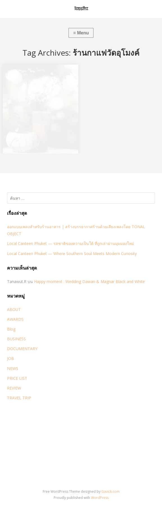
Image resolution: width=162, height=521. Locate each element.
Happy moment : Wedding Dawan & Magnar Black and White (89, 281)
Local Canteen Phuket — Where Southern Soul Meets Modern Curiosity (72, 253)
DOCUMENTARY (22, 348)
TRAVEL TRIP (19, 397)
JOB (10, 358)
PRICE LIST (17, 378)
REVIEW (14, 388)
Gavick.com (110, 491)
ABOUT (14, 309)
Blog (11, 329)
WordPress (100, 497)
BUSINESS (16, 338)
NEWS (12, 368)
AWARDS (15, 319)
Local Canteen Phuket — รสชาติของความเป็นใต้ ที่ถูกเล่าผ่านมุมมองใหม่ (70, 243)
